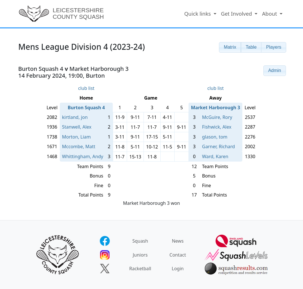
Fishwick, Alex (217, 127)
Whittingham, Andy (82, 156)
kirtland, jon (75, 117)
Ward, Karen (215, 156)
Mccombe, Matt (78, 146)
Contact (177, 255)
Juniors (140, 255)
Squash (140, 241)
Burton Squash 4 (86, 107)
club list (86, 88)
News (177, 241)
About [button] (270, 13)
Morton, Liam (76, 137)
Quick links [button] (198, 13)
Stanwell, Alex (76, 127)
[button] (230, 47)
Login (178, 268)
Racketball (140, 268)
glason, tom (215, 137)
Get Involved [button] (237, 13)
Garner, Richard (218, 146)
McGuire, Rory (217, 117)
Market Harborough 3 (215, 107)
